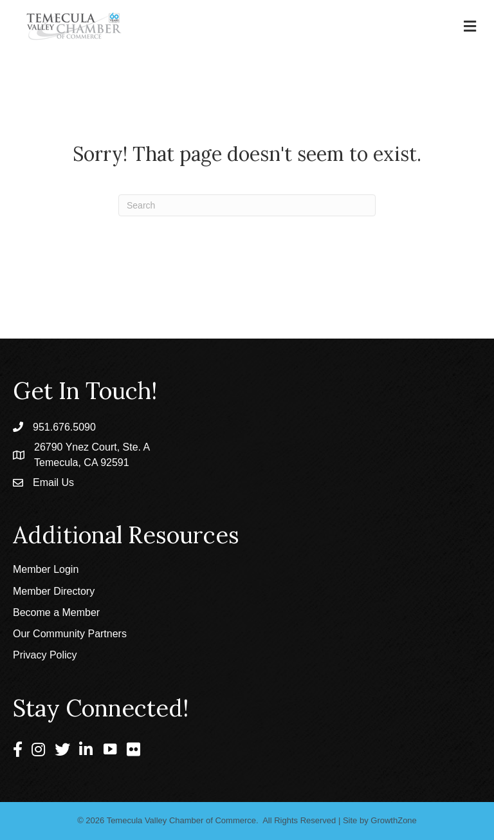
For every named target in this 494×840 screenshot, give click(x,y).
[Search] (247, 205)
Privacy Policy (45, 654)
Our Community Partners (70, 633)
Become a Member (56, 612)
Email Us (53, 482)
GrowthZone (393, 820)
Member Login (45, 569)
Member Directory (54, 591)
